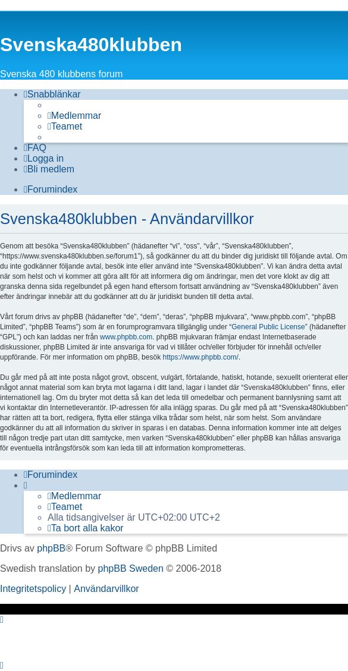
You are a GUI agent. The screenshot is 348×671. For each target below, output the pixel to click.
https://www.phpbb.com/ (200, 357)
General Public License (268, 327)
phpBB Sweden (131, 568)
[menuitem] (74, 116)
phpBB (51, 548)
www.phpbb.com (126, 337)
